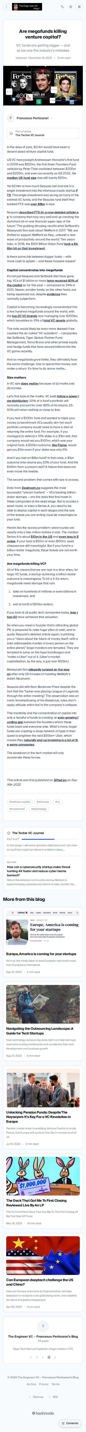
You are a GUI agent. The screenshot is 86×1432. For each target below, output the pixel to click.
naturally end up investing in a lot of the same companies (42, 742)
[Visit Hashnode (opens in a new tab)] (43, 1413)
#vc (57, 802)
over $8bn (38, 204)
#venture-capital (19, 802)
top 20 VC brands (24, 316)
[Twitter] (31, 1357)
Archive (31, 1384)
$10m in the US (41, 536)
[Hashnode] (55, 1357)
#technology (39, 809)
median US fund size (21, 178)
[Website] (49, 1357)
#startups (43, 802)
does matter (30, 383)
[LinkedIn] (51, 118)
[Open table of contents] (70, 1423)
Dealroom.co (31, 488)
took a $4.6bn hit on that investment (42, 246)
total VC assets (54, 320)
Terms (56, 1384)
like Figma (59, 445)
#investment (17, 809)
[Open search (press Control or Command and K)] (62, 6)
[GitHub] (37, 1357)
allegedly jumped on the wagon (38, 672)
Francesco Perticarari (32, 118)
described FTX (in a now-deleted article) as (42, 215)
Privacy (43, 1384)
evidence (53, 294)
